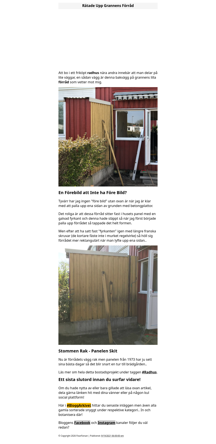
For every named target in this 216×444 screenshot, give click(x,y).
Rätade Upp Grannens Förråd (108, 5)
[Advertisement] (108, 39)
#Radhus (149, 372)
